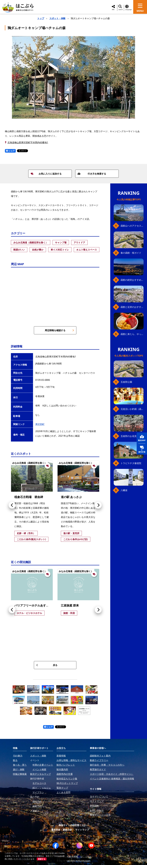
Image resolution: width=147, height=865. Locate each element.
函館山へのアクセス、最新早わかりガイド (132, 225)
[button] (12, 505)
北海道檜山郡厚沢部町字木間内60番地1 (27, 142)
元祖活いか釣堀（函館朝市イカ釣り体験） (132, 409)
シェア (10, 150)
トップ (40, 18)
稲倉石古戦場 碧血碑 (28, 497)
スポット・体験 (57, 18)
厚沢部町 (40, 424)
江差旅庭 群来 (70, 605)
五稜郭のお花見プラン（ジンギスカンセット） (132, 436)
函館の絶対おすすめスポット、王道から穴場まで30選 (132, 279)
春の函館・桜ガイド (131, 252)
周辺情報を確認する (59, 330)
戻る (46, 665)
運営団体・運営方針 (61, 829)
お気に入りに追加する (46, 173)
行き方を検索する (92, 174)
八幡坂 (124, 490)
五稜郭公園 (126, 381)
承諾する (41, 859)
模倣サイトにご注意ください (73, 825)
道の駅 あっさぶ (71, 497)
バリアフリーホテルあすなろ (33, 605)
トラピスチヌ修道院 (131, 463)
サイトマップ (82, 829)
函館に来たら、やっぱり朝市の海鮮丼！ (132, 334)
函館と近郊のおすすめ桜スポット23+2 (132, 307)
